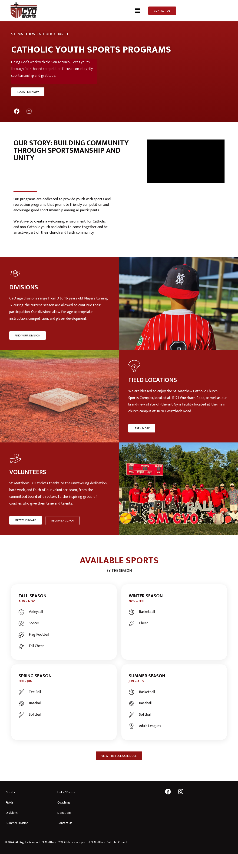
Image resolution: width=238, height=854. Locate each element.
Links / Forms (66, 792)
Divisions (12, 812)
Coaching (63, 802)
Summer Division (17, 823)
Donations (64, 812)
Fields (9, 802)
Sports (10, 792)
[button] (137, 11)
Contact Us (64, 823)
